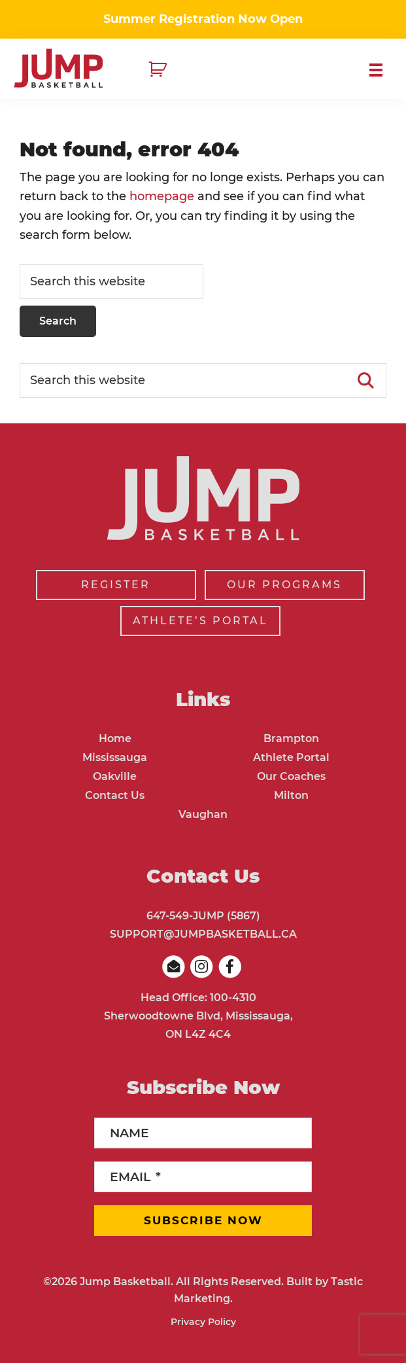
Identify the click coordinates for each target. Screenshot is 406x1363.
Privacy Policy (203, 1322)
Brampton (291, 738)
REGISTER (115, 584)
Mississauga (114, 757)
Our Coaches (291, 776)
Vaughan (203, 814)
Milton (291, 795)
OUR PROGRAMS (284, 584)
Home (115, 738)
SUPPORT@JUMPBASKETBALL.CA (203, 934)
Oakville (115, 776)
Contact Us (114, 795)
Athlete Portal (291, 757)
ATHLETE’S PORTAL (200, 620)
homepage (161, 196)
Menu (381, 70)
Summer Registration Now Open (203, 19)
